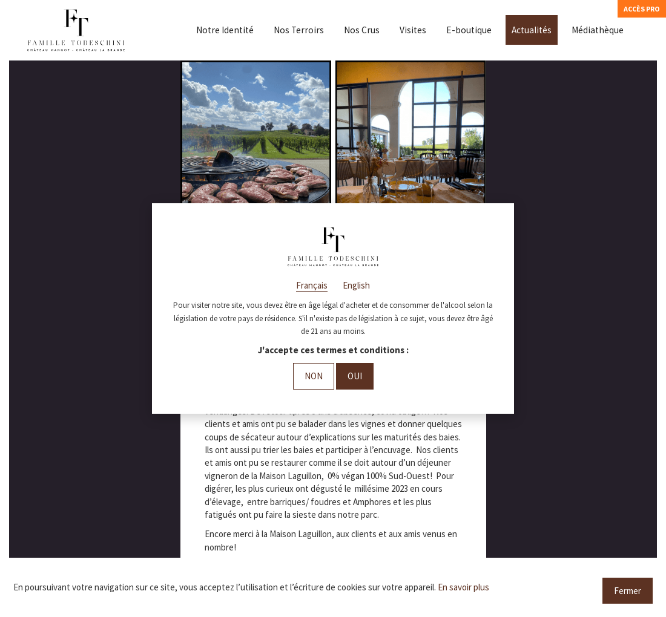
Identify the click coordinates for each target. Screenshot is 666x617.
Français (312, 285)
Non (314, 376)
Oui (355, 376)
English (356, 285)
